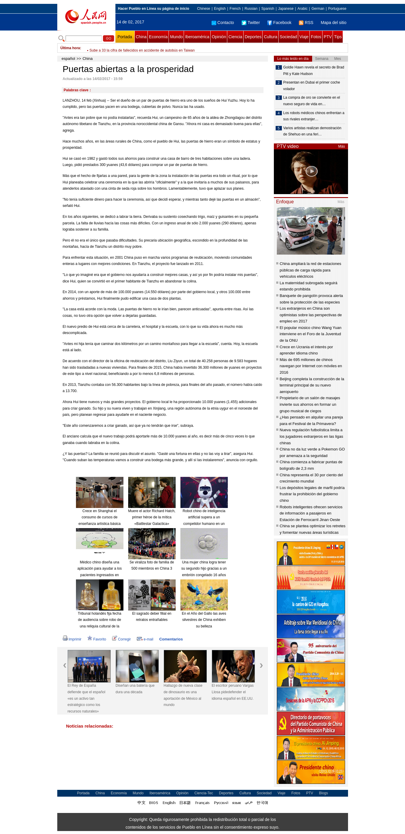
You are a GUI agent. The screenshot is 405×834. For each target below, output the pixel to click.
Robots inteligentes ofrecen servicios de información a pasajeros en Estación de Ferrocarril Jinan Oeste (311, 513)
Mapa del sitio (333, 22)
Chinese (203, 9)
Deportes (253, 36)
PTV (328, 36)
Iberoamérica (197, 36)
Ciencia (235, 36)
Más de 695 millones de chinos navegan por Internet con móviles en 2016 (311, 366)
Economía (158, 36)
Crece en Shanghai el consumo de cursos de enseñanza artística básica (99, 517)
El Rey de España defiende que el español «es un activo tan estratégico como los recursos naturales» (86, 698)
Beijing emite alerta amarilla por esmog (120, 48)
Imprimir (72, 639)
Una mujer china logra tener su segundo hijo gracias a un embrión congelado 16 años (204, 568)
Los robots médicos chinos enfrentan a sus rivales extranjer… (313, 116)
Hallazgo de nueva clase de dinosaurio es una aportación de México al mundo (183, 695)
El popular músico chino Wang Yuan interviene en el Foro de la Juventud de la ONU (311, 334)
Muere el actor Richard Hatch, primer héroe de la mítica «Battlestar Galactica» (151, 517)
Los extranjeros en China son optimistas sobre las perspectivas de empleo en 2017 (311, 314)
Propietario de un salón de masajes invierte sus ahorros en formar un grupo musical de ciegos (310, 404)
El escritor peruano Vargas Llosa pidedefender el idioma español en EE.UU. (233, 691)
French (235, 9)
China (141, 36)
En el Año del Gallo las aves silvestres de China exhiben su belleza (204, 619)
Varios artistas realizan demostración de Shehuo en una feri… (312, 131)
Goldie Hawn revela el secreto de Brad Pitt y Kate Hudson (313, 70)
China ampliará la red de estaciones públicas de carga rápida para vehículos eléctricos (310, 270)
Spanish (267, 9)
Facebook (279, 22)
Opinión (219, 36)
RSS (306, 22)
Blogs (323, 793)
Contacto (223, 22)
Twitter (251, 22)
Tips (338, 36)
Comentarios (171, 639)
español (68, 58)
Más (341, 146)
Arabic (302, 9)
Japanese (285, 9)
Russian (250, 9)
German (318, 9)
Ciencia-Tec (203, 793)
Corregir (121, 639)
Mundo (176, 36)
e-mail (145, 639)
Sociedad (288, 36)
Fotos (316, 36)
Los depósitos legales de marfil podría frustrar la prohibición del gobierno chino (312, 494)
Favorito (96, 639)
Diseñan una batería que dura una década (135, 688)
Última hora (70, 48)
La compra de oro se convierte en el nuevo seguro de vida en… (311, 100)
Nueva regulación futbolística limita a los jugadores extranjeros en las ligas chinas (311, 436)
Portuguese (337, 9)
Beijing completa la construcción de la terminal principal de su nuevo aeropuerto (312, 385)
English (219, 9)
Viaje (304, 36)
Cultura (270, 36)
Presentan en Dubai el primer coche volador (311, 85)
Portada (124, 36)
